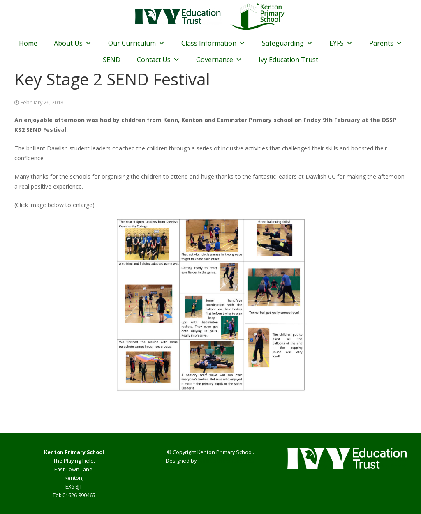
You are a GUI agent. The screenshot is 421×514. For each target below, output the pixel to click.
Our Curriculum (136, 43)
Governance (219, 59)
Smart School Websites (226, 460)
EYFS (341, 43)
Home (28, 43)
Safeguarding (287, 43)
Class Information (213, 43)
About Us (73, 43)
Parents (385, 43)
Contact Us (158, 59)
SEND (111, 59)
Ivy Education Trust (288, 59)
